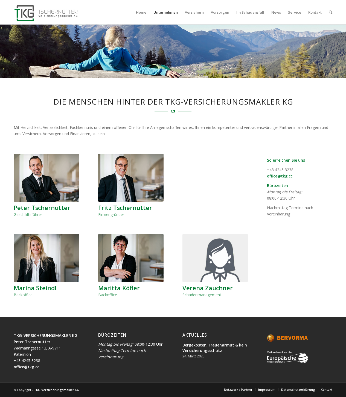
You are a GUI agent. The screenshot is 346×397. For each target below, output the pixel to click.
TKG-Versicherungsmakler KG (56, 390)
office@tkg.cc (279, 176)
